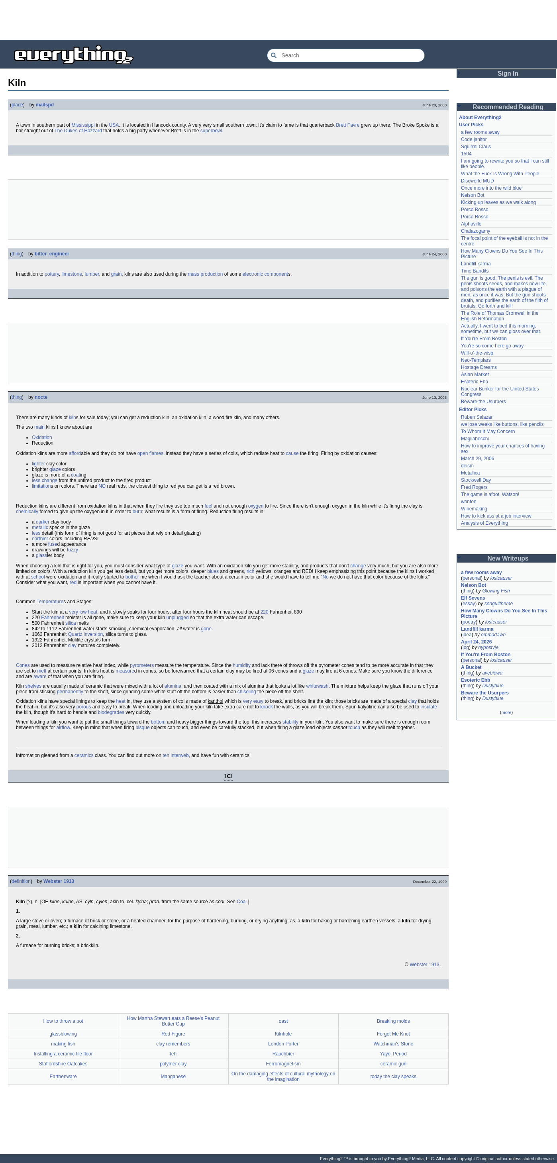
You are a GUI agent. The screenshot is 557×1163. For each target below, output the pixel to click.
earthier (40, 538)
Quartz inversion (85, 634)
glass (41, 555)
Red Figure (173, 1034)
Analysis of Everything (484, 523)
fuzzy (72, 550)
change (358, 566)
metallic (40, 527)
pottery (52, 274)
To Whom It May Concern (488, 431)
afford (75, 453)
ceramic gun (393, 1064)
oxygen (256, 506)
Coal (242, 901)
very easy (253, 701)
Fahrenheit (52, 617)
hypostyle (488, 647)
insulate (429, 707)
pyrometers (142, 665)
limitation (41, 486)
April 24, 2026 (476, 642)
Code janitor (474, 139)
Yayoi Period (393, 1054)
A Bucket (471, 667)
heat (120, 701)
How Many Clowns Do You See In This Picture (504, 613)
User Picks (471, 124)
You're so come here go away (492, 346)
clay (72, 645)
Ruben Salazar (476, 417)
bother (132, 577)
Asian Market (475, 374)
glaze (55, 469)
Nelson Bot (472, 195)
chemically (27, 511)
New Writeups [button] (508, 558)
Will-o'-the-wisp (477, 353)
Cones (23, 665)
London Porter (283, 1044)
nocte (41, 397)
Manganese (173, 1076)
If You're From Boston (484, 338)
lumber (92, 274)
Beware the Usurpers (483, 401)
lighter (38, 464)
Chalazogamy (475, 231)
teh (166, 755)
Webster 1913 (58, 881)
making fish (63, 1044)
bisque (142, 727)
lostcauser (501, 578)
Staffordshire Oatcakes (63, 1064)
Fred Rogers (474, 487)
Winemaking (474, 509)
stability (290, 722)
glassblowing (63, 1034)
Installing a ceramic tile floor (63, 1054)
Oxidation (42, 437)
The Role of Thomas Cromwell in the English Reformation (500, 316)
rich (250, 571)
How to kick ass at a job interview (496, 516)
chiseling (246, 691)
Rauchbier (283, 1054)
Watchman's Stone (393, 1044)
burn (137, 511)
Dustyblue (492, 685)
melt (41, 671)
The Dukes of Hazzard (78, 130)
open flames (150, 453)
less (36, 533)
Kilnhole (283, 1034)
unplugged (178, 617)
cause (292, 453)
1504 (466, 154)
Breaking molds (393, 1021)
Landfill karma (476, 264)
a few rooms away (480, 132)
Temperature (50, 601)
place (17, 105)
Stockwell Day (476, 480)
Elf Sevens (473, 598)
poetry (469, 622)
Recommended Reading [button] (508, 107)
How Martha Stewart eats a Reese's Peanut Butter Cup (173, 1021)
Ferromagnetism (283, 1064)
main (39, 427)
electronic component (265, 274)
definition (21, 881)
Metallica (470, 473)
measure (125, 671)
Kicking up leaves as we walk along (498, 202)
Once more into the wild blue (491, 188)
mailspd (45, 105)
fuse (52, 544)
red (73, 582)
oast (283, 1021)
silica (70, 623)
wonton (469, 501)
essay (469, 603)
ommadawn (493, 634)
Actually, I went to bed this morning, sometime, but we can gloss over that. (501, 328)
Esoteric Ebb (474, 381)
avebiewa (492, 673)
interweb (179, 755)
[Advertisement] (278, 20)
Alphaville (471, 224)
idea (467, 634)
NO (102, 486)
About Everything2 (480, 117)
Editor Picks (472, 409)
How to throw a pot (63, 1021)
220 (265, 612)
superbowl (211, 130)
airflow (63, 727)
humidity (242, 665)
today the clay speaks (393, 1076)
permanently (70, 691)
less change (44, 480)
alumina (173, 686)
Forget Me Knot (393, 1034)
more (506, 712)
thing (17, 254)
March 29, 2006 (477, 458)
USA (114, 125)
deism (467, 466)
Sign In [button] (508, 73)
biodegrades (111, 712)
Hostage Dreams (479, 367)
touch (354, 727)
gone (206, 629)
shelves (33, 686)
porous (83, 707)
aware (40, 676)
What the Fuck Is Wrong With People (500, 174)
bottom (158, 722)
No (325, 577)
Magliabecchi (475, 438)
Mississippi (82, 125)
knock (266, 707)
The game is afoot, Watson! (490, 494)
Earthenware (63, 1076)
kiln (72, 417)
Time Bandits (475, 271)
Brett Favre (347, 125)
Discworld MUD (477, 181)
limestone (72, 274)
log (466, 647)
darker (42, 522)
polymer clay (173, 1064)
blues (213, 571)
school (38, 577)
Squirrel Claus (476, 146)
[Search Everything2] (346, 55)
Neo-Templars (476, 360)
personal (472, 578)
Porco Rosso (474, 209)
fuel (208, 506)
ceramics (84, 755)
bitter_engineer (52, 254)
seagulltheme (498, 603)
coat (75, 475)
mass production (205, 274)
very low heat (83, 612)
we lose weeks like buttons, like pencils (502, 424)
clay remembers (173, 1044)
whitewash (317, 686)
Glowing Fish (496, 591)
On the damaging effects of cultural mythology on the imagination (283, 1076)
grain (116, 274)
